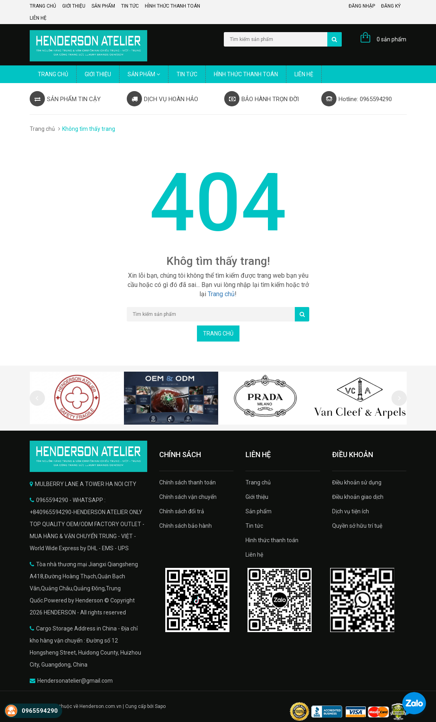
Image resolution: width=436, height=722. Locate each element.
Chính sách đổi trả (181, 511)
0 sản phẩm (391, 39)
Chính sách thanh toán (187, 482)
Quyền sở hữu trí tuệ (357, 526)
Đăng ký (391, 6)
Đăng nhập (362, 6)
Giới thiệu (73, 6)
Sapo (160, 706)
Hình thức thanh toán (172, 6)
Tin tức (130, 6)
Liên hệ (38, 18)
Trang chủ (43, 6)
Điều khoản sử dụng (356, 482)
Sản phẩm (103, 6)
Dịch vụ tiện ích (350, 511)
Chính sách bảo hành (185, 526)
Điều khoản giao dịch (357, 497)
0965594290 (40, 710)
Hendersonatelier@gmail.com (75, 680)
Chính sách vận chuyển (188, 497)
